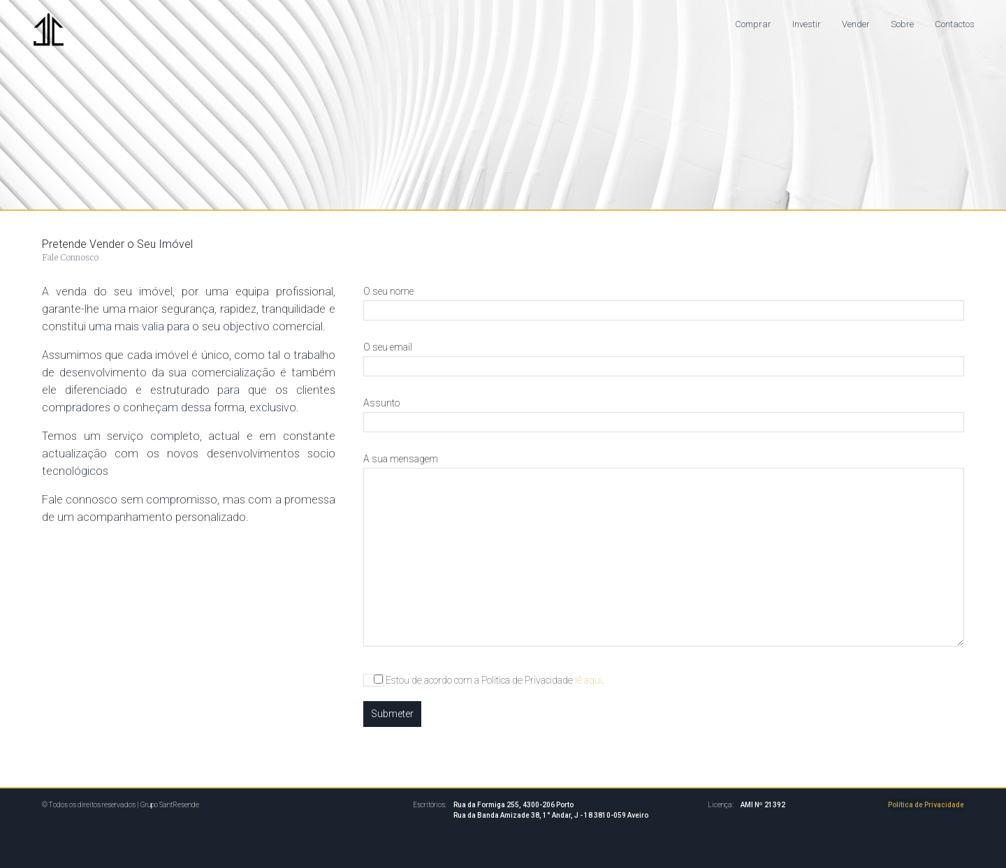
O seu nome (663, 301)
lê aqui (588, 680)
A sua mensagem (663, 551)
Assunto (663, 412)
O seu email (663, 356)
